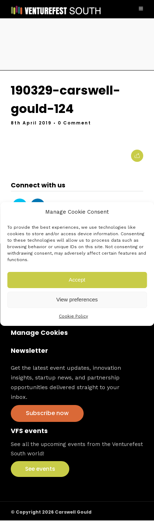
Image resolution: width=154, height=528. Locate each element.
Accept (77, 280)
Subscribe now (47, 413)
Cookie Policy (73, 316)
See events (40, 469)
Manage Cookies (39, 332)
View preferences (77, 299)
